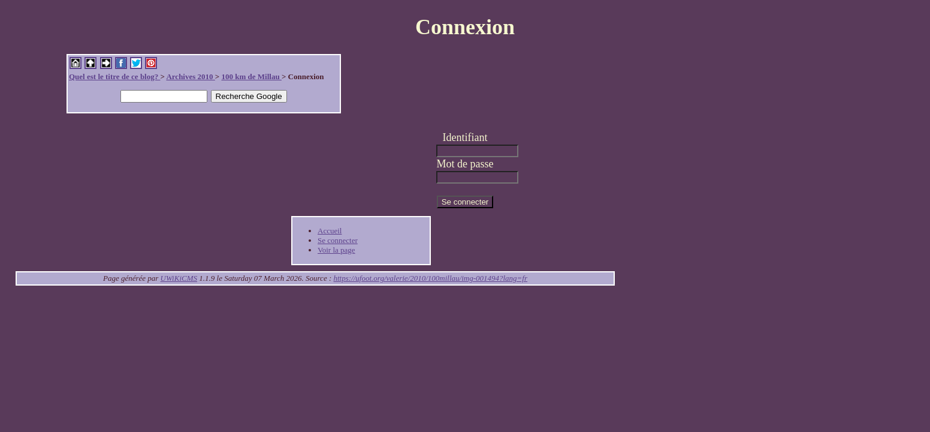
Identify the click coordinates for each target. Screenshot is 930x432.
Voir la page (336, 249)
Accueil (330, 230)
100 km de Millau (251, 76)
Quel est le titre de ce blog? (114, 76)
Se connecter (338, 240)
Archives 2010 (190, 76)
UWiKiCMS (179, 278)
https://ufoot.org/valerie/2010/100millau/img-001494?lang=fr (431, 278)
